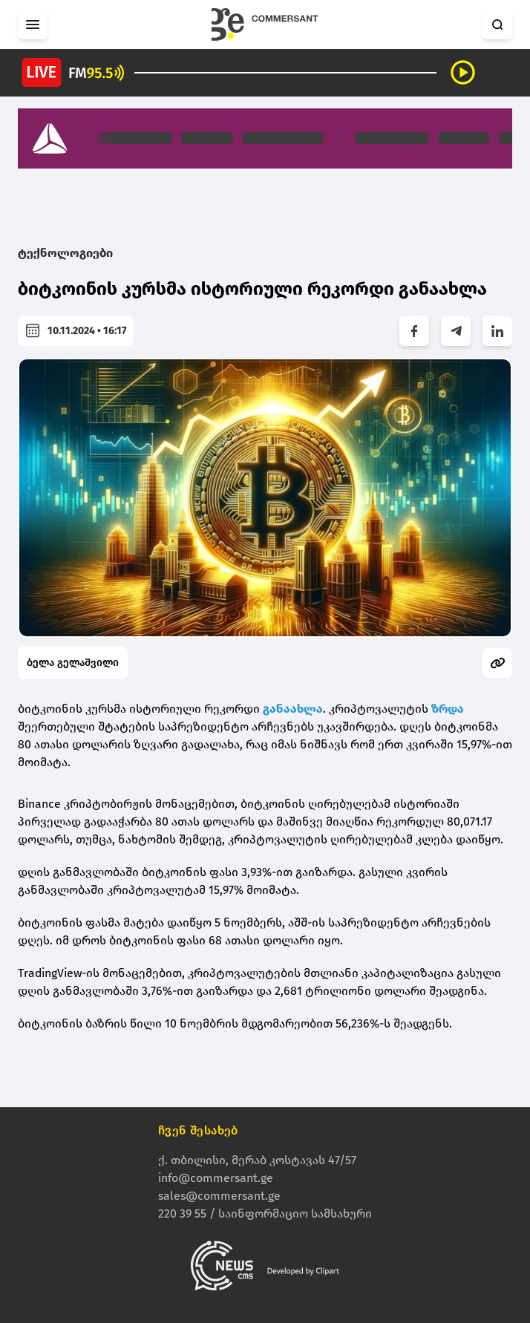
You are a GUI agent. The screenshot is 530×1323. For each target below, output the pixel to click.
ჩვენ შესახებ (198, 1131)
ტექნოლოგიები (65, 253)
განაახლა (293, 709)
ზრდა (447, 709)
